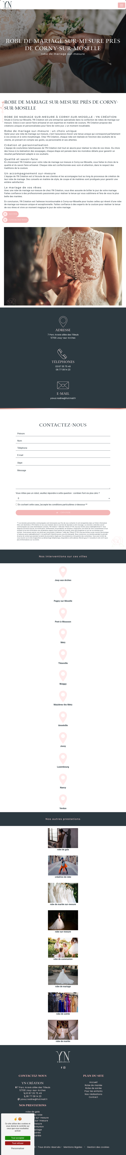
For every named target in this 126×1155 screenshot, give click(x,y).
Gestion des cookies (97, 1147)
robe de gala (33, 1111)
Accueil (10, 204)
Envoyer (65, 503)
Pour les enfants (93, 1091)
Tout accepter (17, 1138)
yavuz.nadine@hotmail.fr (63, 398)
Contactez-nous (15, 210)
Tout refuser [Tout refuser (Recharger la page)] (17, 1143)
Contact (93, 1097)
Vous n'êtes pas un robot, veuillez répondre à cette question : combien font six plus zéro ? (58, 483)
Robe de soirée (93, 1088)
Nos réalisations (93, 1094)
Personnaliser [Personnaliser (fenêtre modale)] (17, 1148)
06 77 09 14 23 (63, 369)
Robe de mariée (93, 1085)
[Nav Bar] (121, 5)
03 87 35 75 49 (63, 366)
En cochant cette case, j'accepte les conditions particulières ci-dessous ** (52, 495)
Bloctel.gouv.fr (84, 528)
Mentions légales (73, 1147)
